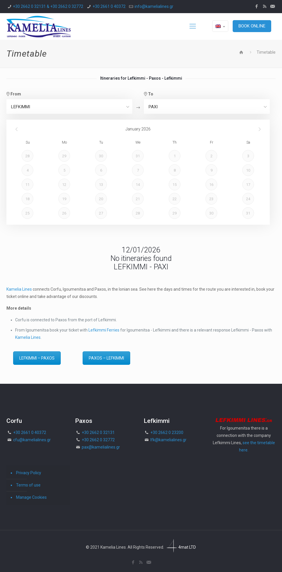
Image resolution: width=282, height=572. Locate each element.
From (13, 94)
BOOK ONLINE (252, 26)
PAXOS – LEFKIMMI (106, 358)
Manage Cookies (31, 497)
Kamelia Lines (19, 289)
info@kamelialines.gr (154, 6)
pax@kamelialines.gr (101, 447)
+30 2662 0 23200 (166, 432)
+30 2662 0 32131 (98, 432)
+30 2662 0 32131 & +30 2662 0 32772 (48, 6)
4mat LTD (180, 547)
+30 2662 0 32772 (98, 439)
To (148, 94)
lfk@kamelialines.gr (168, 439)
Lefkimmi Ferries (103, 330)
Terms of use (28, 485)
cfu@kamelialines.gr (32, 439)
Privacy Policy (28, 472)
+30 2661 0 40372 (109, 6)
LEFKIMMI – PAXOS (37, 358)
